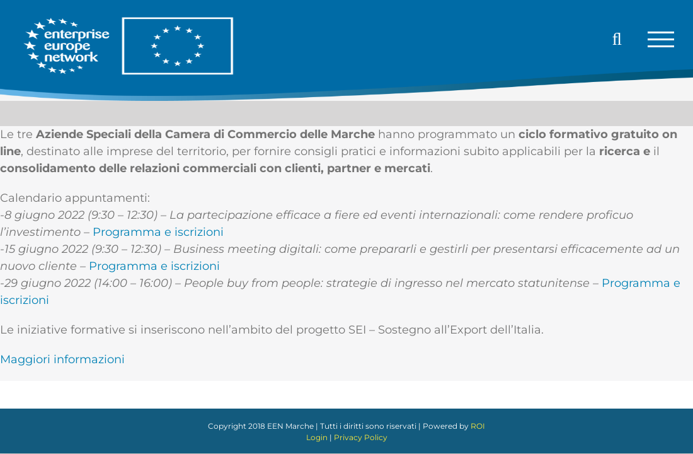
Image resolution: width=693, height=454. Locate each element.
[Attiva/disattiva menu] (660, 39)
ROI (478, 426)
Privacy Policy (360, 437)
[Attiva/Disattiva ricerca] (617, 39)
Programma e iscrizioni (158, 232)
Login (317, 437)
